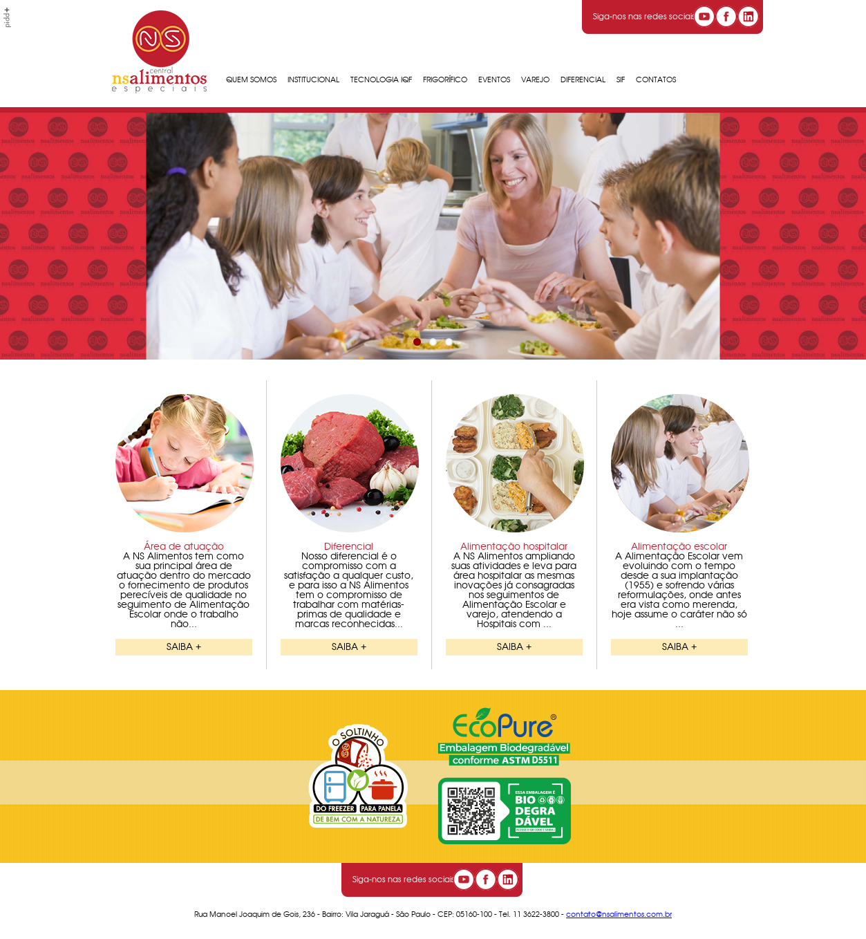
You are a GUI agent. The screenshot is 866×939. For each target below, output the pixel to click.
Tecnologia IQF (381, 80)
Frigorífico (445, 80)
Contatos (656, 80)
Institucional (313, 80)
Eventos (494, 80)
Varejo (535, 80)
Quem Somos (251, 80)
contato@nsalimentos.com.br (619, 914)
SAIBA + (184, 647)
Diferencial (583, 80)
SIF (620, 80)
